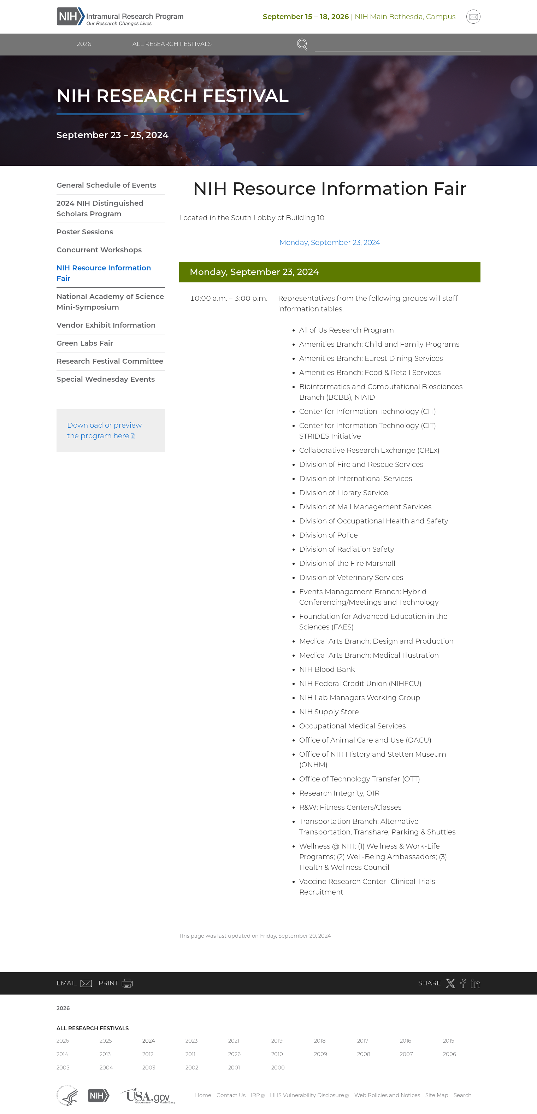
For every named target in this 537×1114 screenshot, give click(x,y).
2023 (191, 1040)
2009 (320, 1054)
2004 (106, 1067)
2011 (190, 1054)
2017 (362, 1040)
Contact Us (231, 1095)
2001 (234, 1067)
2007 (406, 1054)
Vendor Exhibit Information (106, 325)
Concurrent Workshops (99, 250)
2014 (62, 1054)
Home (203, 1095)
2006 (449, 1054)
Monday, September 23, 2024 (329, 242)
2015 (448, 1040)
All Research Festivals (172, 43)
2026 (84, 43)
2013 (105, 1054)
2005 (63, 1067)
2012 (147, 1054)
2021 (233, 1040)
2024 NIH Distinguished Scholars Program (100, 208)
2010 (277, 1054)
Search (463, 1095)
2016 (405, 1040)
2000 (278, 1067)
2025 (106, 1040)
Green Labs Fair (85, 343)
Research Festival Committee (110, 361)
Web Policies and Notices (387, 1095)
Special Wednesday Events (106, 379)
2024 (148, 1040)
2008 (363, 1054)
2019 (277, 1040)
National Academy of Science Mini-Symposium (110, 301)
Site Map (436, 1095)
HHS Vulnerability (309, 1095)
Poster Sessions (85, 232)
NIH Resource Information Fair (104, 273)
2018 (319, 1040)
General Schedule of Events (106, 185)
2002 (191, 1067)
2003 (148, 1067)
